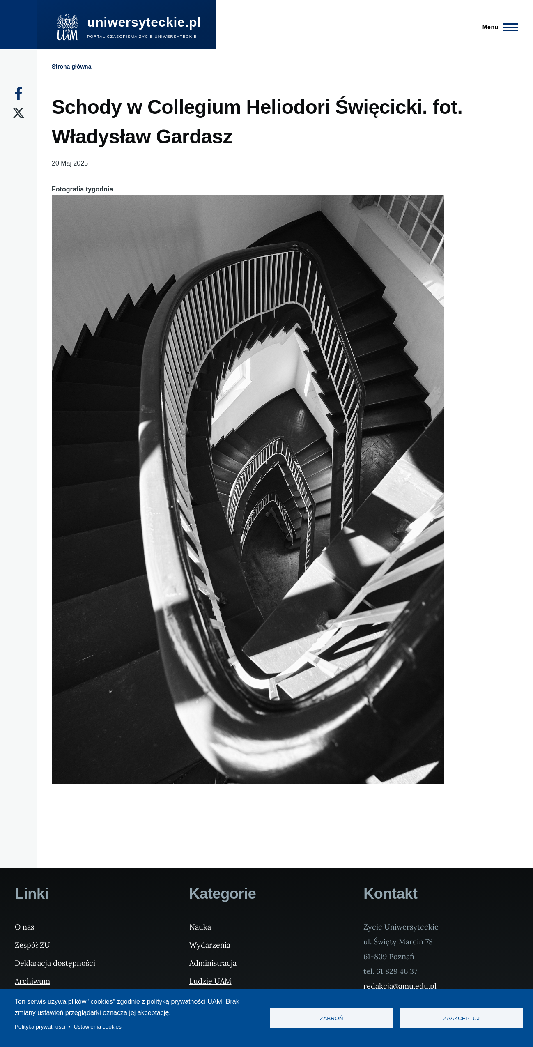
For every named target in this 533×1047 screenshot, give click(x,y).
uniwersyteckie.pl (144, 22)
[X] (18, 113)
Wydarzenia (209, 945)
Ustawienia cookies (98, 1027)
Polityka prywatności (40, 1027)
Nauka (200, 927)
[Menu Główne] (498, 27)
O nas (24, 927)
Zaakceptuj (461, 1018)
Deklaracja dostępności (55, 963)
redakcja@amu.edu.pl (400, 986)
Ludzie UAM (210, 981)
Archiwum (32, 981)
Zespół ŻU (32, 945)
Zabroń (331, 1018)
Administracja (213, 963)
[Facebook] (18, 93)
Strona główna (71, 66)
